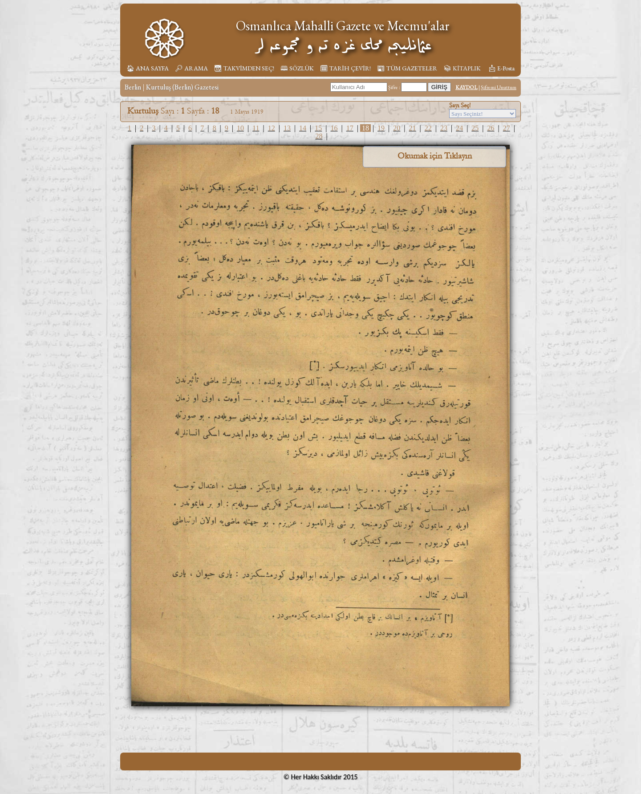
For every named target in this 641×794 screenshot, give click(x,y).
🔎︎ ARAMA (191, 68)
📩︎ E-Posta (501, 68)
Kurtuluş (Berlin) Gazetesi (182, 87)
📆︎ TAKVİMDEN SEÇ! (244, 68)
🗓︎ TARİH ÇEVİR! (345, 68)
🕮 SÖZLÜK (297, 68)
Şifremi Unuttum (498, 87)
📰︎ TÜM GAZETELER (407, 68)
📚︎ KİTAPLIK (462, 68)
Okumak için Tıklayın (435, 156)
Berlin (133, 87)
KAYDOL (466, 87)
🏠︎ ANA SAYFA (147, 68)
